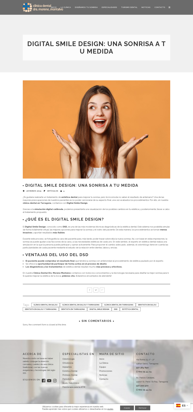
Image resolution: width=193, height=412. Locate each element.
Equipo (102, 367)
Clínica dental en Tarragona (118, 305)
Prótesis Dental (69, 375)
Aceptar (126, 408)
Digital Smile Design (99, 309)
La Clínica (103, 363)
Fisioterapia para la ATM (73, 387)
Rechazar (143, 408)
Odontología (68, 359)
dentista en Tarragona (73, 309)
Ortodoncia (67, 363)
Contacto (103, 379)
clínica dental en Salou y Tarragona (80, 305)
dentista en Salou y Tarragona (41, 309)
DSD (115, 309)
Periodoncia (68, 379)
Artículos (52, 191)
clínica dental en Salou (45, 305)
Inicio (101, 359)
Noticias (103, 375)
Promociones (105, 371)
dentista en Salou (147, 305)
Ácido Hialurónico (70, 383)
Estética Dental (130, 309)
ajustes (109, 409)
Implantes (67, 367)
